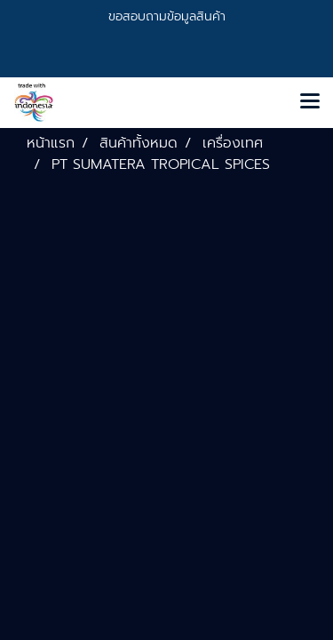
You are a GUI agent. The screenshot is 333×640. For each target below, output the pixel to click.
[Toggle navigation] (309, 102)
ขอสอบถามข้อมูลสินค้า (167, 16)
